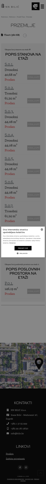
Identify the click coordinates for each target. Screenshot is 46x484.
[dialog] (23, 242)
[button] (22, 253)
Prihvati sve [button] (23, 248)
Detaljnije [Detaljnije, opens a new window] (12, 243)
